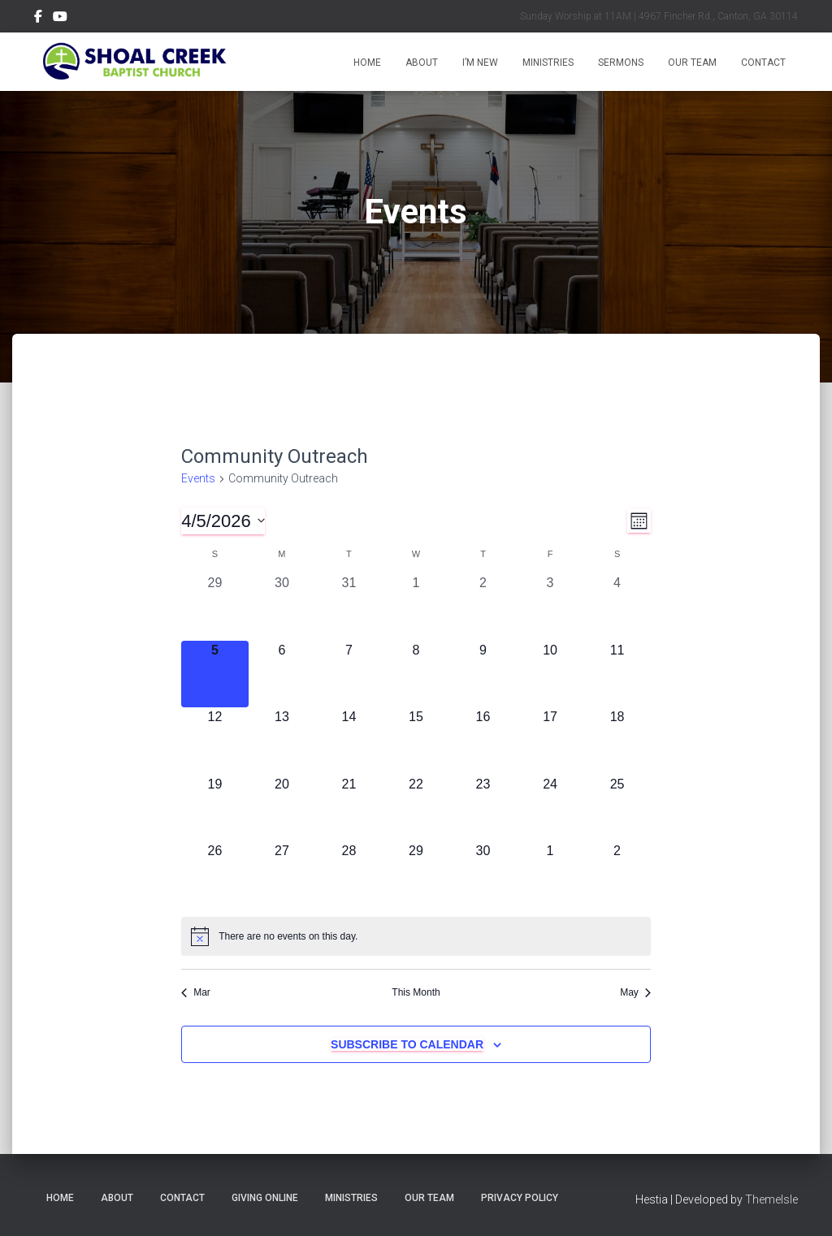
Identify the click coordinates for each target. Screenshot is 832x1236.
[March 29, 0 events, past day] (215, 607)
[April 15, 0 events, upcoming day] (416, 741)
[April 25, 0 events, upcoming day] (617, 808)
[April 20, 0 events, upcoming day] (282, 808)
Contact (763, 62)
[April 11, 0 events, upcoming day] (617, 674)
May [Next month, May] (635, 992)
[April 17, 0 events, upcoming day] (550, 741)
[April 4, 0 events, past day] (617, 607)
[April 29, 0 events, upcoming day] (416, 875)
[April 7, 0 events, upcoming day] (349, 674)
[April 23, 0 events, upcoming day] (483, 808)
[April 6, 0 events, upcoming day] (282, 674)
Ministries (548, 62)
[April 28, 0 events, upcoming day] (349, 875)
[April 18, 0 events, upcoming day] (617, 741)
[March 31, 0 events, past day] (349, 607)
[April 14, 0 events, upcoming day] (349, 741)
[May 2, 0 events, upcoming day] (617, 875)
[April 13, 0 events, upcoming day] (282, 741)
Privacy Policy (519, 1198)
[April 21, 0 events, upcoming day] (349, 808)
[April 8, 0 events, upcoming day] (416, 674)
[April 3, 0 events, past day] (550, 607)
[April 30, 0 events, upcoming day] (483, 875)
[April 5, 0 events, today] (215, 674)
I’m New (480, 62)
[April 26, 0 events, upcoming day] (215, 875)
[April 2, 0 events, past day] (483, 607)
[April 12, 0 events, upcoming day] (215, 741)
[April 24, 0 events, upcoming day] (550, 808)
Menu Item (38, 18)
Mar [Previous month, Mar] (195, 992)
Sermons (621, 62)
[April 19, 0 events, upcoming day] (215, 808)
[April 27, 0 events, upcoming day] (282, 875)
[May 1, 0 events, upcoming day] (550, 875)
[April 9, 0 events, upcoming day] (483, 674)
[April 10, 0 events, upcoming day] (550, 674)
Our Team (692, 62)
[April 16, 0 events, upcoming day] (483, 741)
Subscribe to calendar (407, 1044)
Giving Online (265, 1198)
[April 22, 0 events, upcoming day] (416, 808)
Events (198, 478)
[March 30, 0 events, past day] (282, 607)
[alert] (416, 936)
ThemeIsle (771, 1199)
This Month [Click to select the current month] (416, 992)
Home (367, 62)
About (421, 62)
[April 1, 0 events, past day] (416, 607)
